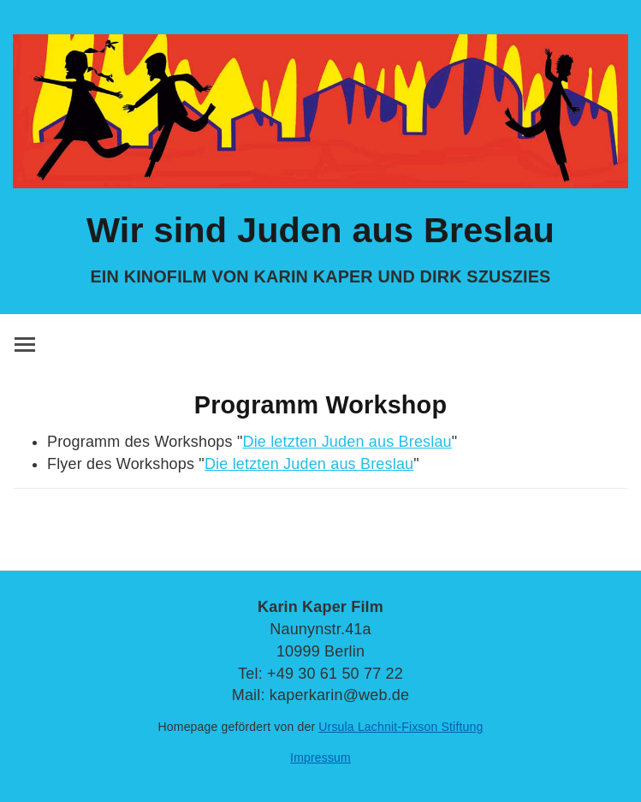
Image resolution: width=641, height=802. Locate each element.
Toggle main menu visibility (26, 341)
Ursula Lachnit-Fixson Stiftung (400, 727)
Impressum (320, 757)
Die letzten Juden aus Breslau (346, 441)
